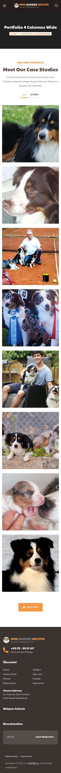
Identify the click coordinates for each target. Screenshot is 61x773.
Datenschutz (11, 756)
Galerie (34, 94)
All (24, 94)
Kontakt (37, 678)
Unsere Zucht (10, 674)
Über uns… (38, 674)
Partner (7, 678)
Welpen (37, 669)
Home (14, 33)
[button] (56, 5)
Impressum (26, 756)
